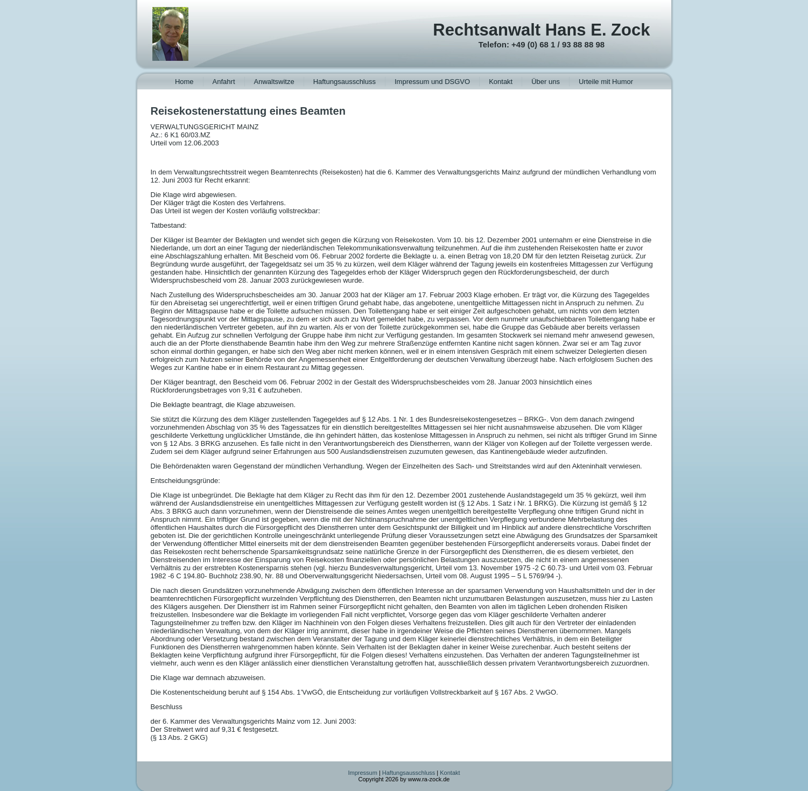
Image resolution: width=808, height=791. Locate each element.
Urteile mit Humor (606, 82)
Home (184, 82)
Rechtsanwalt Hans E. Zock (541, 29)
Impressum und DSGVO (432, 82)
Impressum (362, 772)
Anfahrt (224, 82)
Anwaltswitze (274, 82)
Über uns (545, 82)
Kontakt (500, 82)
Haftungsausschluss (344, 82)
